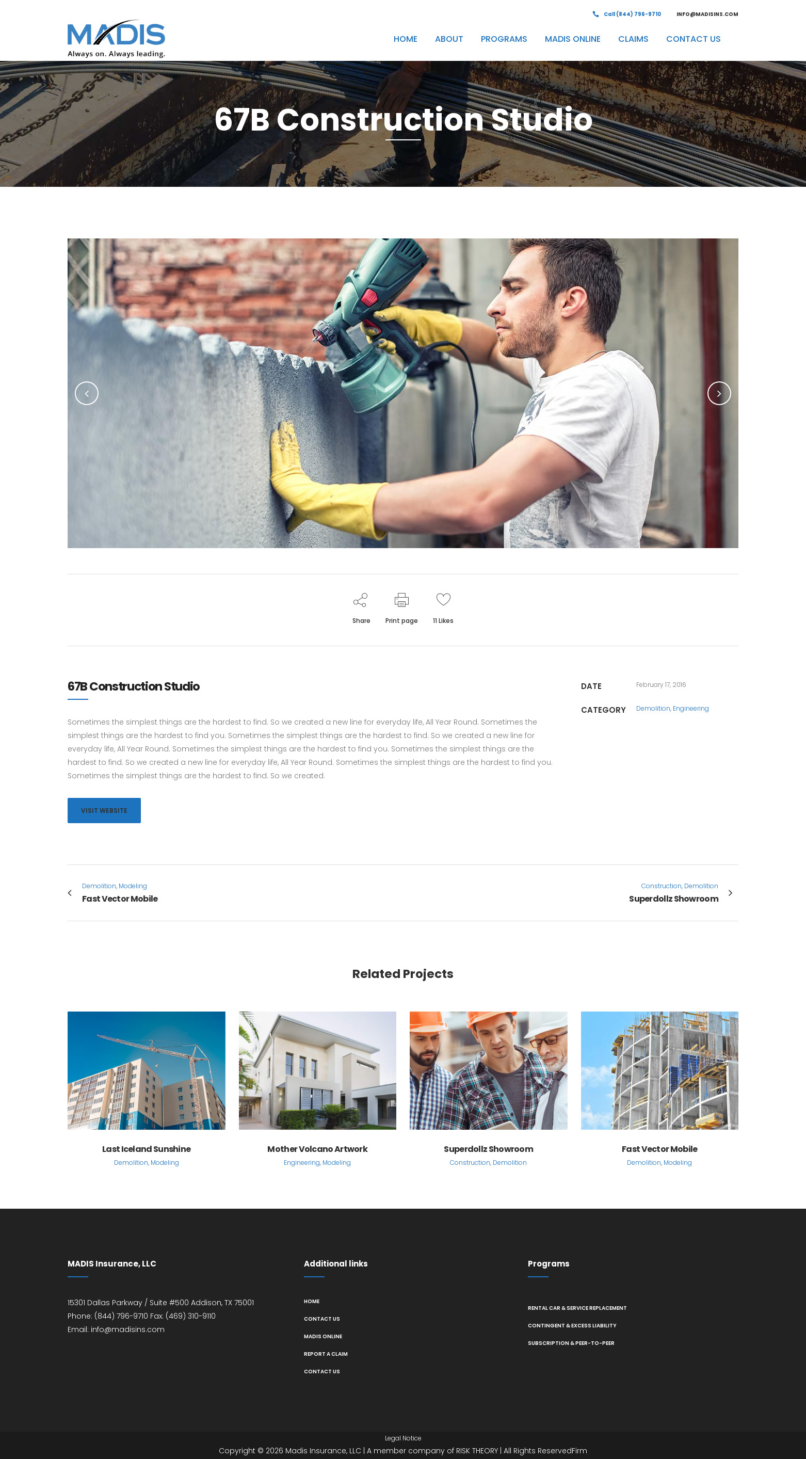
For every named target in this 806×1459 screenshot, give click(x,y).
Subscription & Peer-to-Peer (571, 1343)
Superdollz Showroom (488, 1149)
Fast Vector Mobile (659, 1149)
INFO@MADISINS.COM (707, 14)
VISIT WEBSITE (104, 810)
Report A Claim (326, 1354)
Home (311, 1301)
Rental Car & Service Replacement (577, 1308)
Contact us (322, 1319)
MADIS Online (323, 1336)
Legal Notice (403, 1438)
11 (443, 620)
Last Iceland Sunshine (146, 1149)
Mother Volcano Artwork (317, 1149)
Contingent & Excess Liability (572, 1325)
